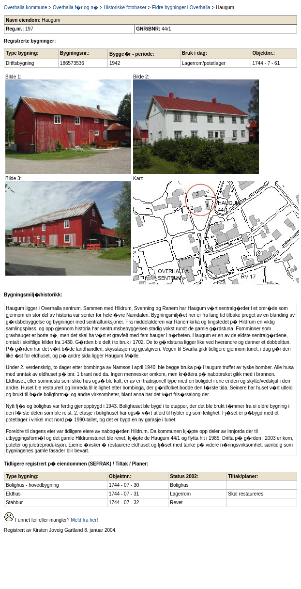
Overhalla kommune (25, 7)
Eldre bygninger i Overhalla (181, 7)
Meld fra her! (84, 520)
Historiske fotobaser (125, 7)
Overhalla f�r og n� (75, 7)
